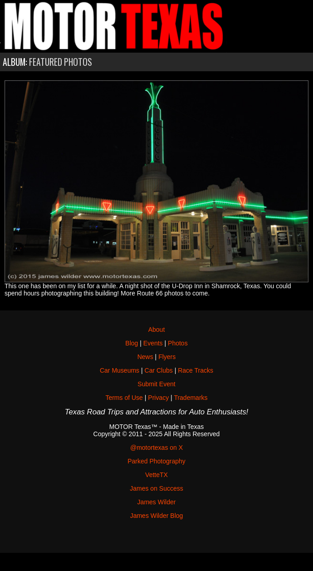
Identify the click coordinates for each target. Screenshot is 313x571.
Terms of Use (123, 397)
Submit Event (156, 384)
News (145, 356)
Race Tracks (195, 370)
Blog (131, 343)
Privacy (158, 397)
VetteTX (156, 474)
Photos (178, 343)
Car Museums (119, 370)
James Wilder (156, 502)
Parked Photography (156, 461)
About (156, 329)
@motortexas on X (156, 447)
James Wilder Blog (156, 515)
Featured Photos (60, 62)
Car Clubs (159, 370)
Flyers (167, 356)
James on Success (156, 488)
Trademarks (190, 397)
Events (153, 343)
